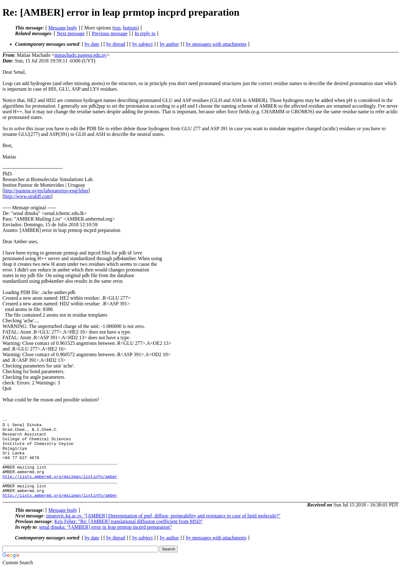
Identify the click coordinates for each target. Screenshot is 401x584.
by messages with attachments (216, 44)
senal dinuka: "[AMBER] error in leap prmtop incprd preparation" (105, 543)
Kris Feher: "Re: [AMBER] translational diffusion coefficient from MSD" (128, 537)
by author (169, 44)
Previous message (110, 33)
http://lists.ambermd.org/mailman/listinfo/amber (60, 488)
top (117, 27)
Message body (62, 27)
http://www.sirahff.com (27, 196)
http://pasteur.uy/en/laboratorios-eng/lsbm (46, 190)
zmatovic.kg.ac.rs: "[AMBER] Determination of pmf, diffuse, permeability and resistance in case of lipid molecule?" (163, 531)
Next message (71, 33)
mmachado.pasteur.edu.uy (81, 55)
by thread (116, 44)
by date (92, 44)
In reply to (145, 33)
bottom (130, 27)
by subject (142, 44)
